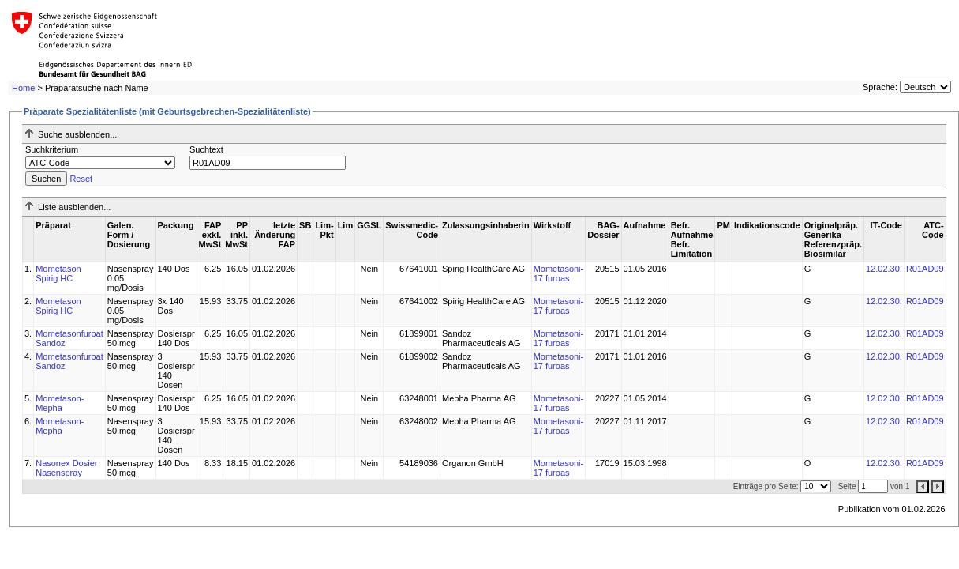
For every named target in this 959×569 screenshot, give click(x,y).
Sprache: (880, 87)
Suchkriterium (51, 149)
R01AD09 (925, 268)
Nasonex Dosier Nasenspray (66, 467)
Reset (80, 178)
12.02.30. (884, 268)
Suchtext (206, 149)
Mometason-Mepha (60, 403)
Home (23, 87)
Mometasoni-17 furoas (559, 273)
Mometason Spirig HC (58, 273)
